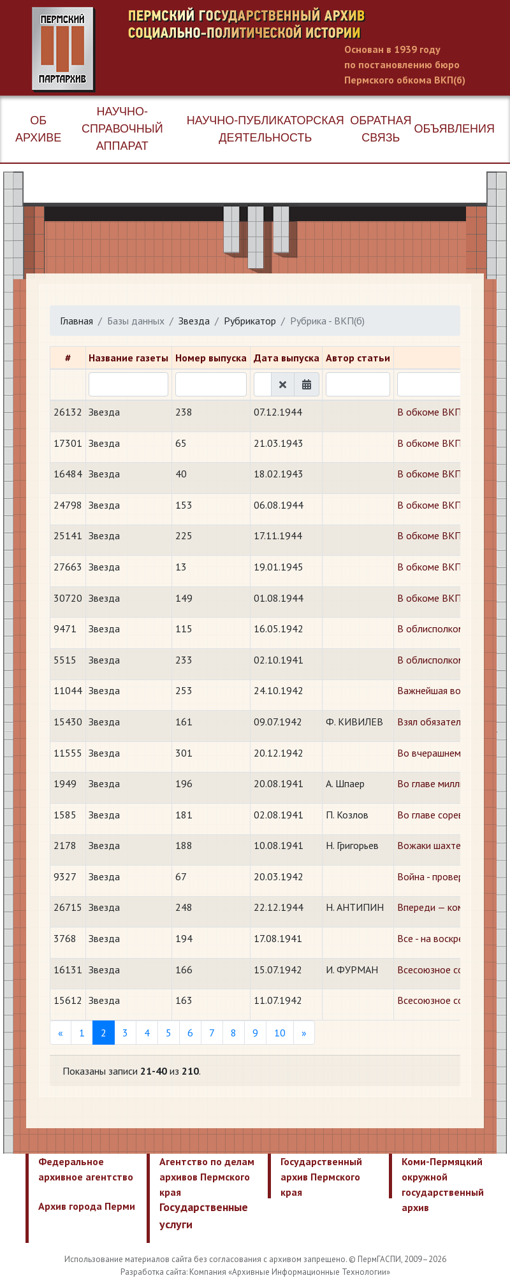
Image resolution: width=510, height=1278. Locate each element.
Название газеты (128, 357)
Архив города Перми (86, 1206)
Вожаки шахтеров (437, 845)
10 (280, 1032)
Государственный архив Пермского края (321, 1176)
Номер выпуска (211, 357)
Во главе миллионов (441, 783)
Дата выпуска (286, 357)
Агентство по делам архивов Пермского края (206, 1176)
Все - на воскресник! (441, 938)
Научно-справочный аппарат (122, 128)
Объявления (454, 128)
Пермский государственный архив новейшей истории (271, 49)
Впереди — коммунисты (449, 907)
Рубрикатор (250, 320)
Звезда (194, 320)
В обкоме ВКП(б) (434, 411)
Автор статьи (358, 357)
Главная (76, 320)
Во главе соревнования (448, 814)
